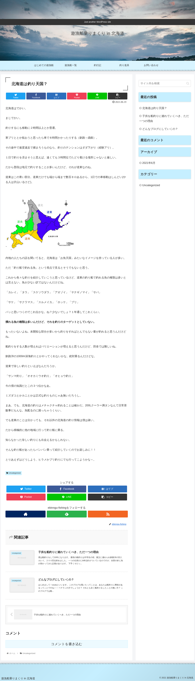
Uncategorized (13, 473)
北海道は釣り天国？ (154, 108)
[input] (165, 83)
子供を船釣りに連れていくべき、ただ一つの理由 (164, 118)
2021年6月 (148, 162)
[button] (187, 83)
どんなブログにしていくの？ (160, 128)
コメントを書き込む (66, 644)
